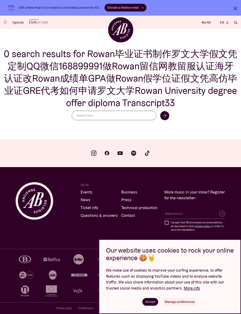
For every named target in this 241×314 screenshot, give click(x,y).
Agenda (18, 22)
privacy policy (202, 226)
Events (86, 192)
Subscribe (222, 213)
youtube (120, 153)
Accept (150, 301)
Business (129, 192)
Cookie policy (85, 308)
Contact (128, 215)
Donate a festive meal (125, 7)
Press (126, 199)
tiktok (147, 153)
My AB (206, 22)
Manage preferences (180, 301)
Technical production (139, 207)
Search (235, 22)
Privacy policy (64, 308)
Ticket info (89, 207)
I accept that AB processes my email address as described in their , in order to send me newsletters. (197, 226)
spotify (133, 153)
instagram (93, 153)
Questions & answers (99, 215)
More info (192, 288)
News (85, 199)
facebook (107, 153)
